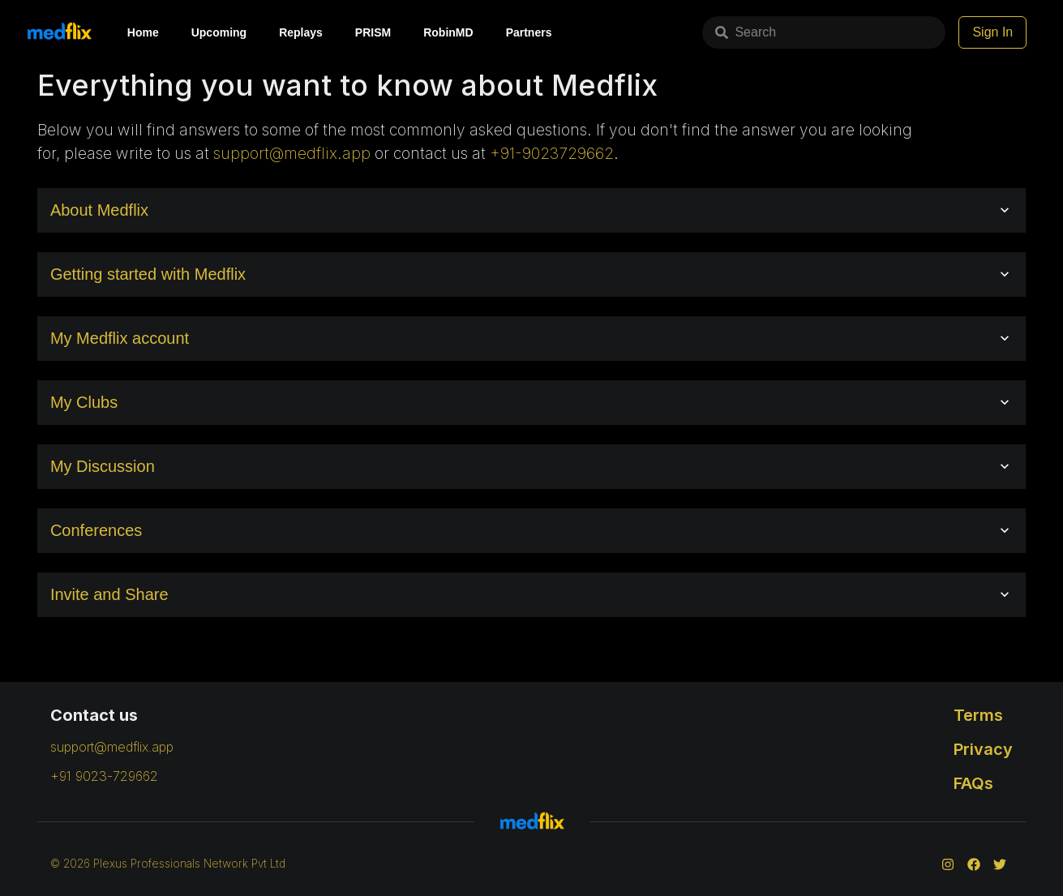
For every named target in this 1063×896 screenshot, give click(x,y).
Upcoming (218, 32)
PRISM (373, 32)
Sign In (992, 32)
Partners (529, 32)
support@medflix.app (292, 153)
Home (143, 32)
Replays (301, 32)
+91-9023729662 (552, 153)
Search (745, 32)
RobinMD (448, 32)
